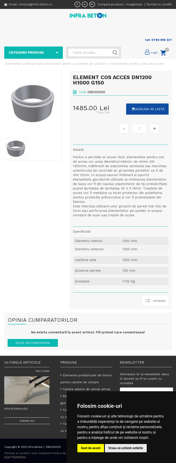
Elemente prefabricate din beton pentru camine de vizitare (56, 63)
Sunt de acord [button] (90, 448)
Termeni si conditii (159, 4)
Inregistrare (134, 4)
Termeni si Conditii (16, 453)
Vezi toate (42, 371)
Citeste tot (26, 420)
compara (159, 300)
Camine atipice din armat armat (86, 389)
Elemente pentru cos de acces (137, 63)
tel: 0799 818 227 (158, 40)
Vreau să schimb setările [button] (125, 448)
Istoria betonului (16, 408)
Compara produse (110, 4)
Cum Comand (40, 453)
